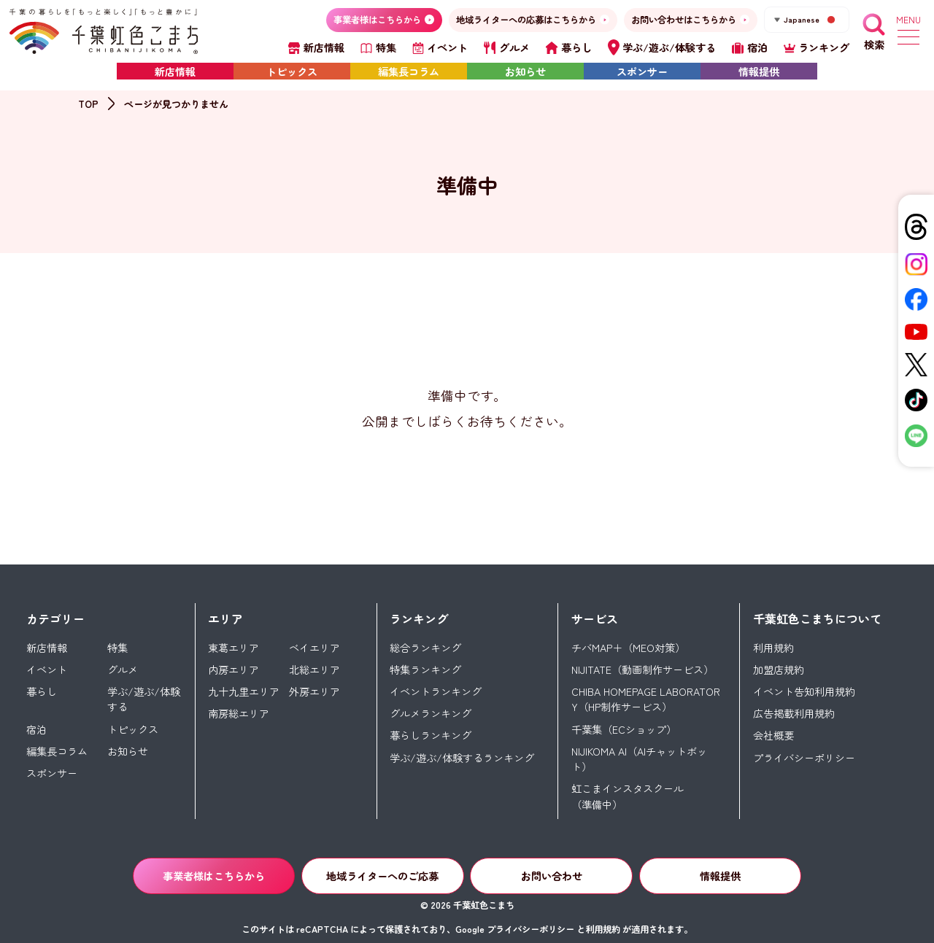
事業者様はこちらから (214, 876)
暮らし (41, 691)
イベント (46, 669)
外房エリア (314, 691)
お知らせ (525, 71)
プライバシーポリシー (804, 757)
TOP (88, 104)
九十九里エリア (243, 691)
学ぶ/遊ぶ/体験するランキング (462, 757)
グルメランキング (430, 713)
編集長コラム (408, 71)
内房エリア (233, 669)
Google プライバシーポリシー (514, 929)
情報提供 (758, 71)
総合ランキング (425, 647)
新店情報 (175, 71)
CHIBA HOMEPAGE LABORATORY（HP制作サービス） (645, 699)
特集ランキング (425, 669)
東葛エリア (233, 647)
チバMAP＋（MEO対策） (628, 647)
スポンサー (642, 71)
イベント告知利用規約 (804, 691)
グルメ (122, 669)
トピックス (291, 71)
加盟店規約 (778, 669)
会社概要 (773, 735)
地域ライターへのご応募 (382, 876)
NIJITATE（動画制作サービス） (642, 669)
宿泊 (36, 729)
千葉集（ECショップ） (623, 729)
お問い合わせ (551, 876)
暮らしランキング (430, 735)
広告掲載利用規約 (794, 713)
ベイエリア (314, 647)
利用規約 (773, 647)
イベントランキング (436, 691)
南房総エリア (238, 713)
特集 (117, 647)
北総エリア (314, 669)
